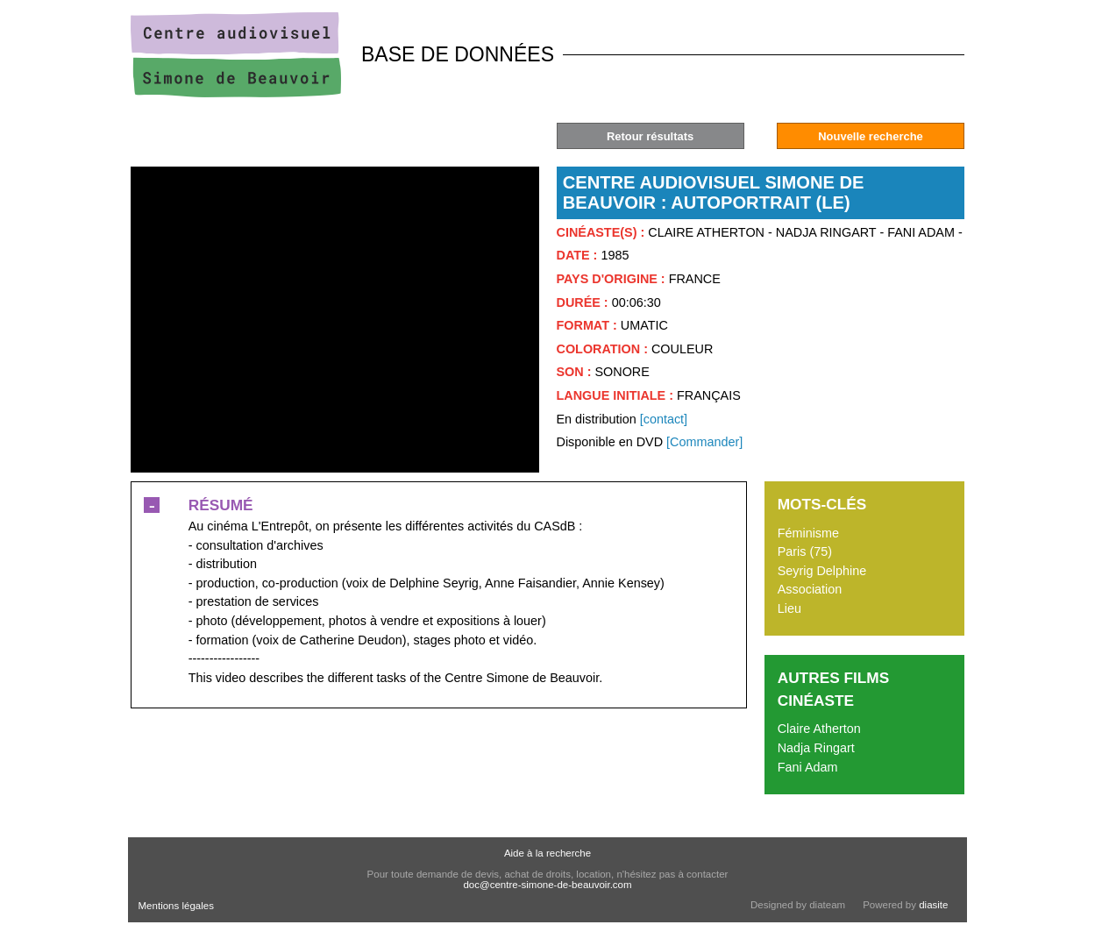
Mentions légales (176, 905)
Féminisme (808, 533)
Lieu (789, 608)
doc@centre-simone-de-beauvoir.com (547, 884)
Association (810, 589)
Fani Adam (808, 767)
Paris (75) (805, 551)
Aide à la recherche (547, 853)
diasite (933, 905)
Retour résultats (650, 136)
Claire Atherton (819, 729)
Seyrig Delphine (822, 571)
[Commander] (704, 442)
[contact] (663, 419)
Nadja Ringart (816, 748)
